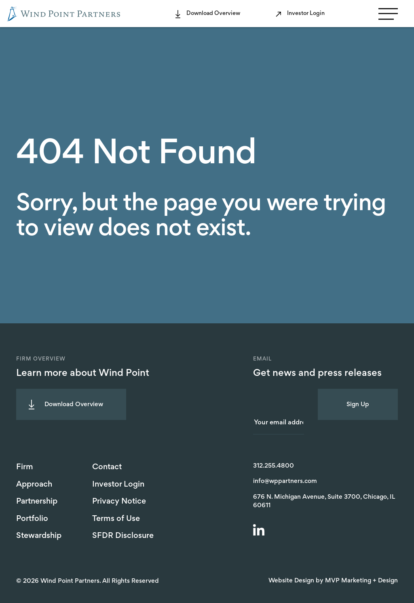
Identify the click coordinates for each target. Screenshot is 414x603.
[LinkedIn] (260, 531)
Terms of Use (116, 519)
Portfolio (32, 519)
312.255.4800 (273, 466)
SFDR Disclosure (123, 536)
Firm (24, 467)
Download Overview (213, 13)
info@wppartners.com (285, 481)
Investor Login (306, 13)
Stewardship (38, 536)
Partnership (36, 501)
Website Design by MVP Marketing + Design (333, 581)
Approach (34, 484)
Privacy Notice (119, 501)
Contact (107, 467)
